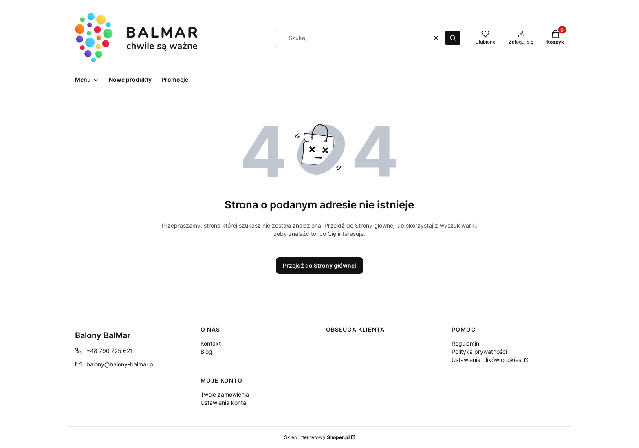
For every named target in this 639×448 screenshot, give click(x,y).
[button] (452, 38)
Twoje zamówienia (225, 394)
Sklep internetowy (317, 437)
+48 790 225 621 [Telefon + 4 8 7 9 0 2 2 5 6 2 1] (109, 350)
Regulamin (465, 343)
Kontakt (211, 343)
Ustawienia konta (223, 402)
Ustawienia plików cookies (487, 359)
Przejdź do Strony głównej (319, 265)
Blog (206, 351)
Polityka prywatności (479, 351)
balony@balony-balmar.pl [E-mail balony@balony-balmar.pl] (120, 364)
